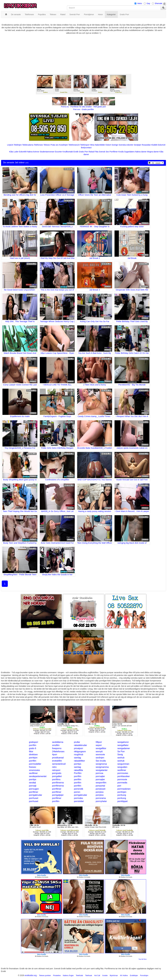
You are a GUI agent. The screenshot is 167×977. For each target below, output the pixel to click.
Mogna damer (153, 152)
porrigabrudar (35, 795)
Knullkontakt (68, 152)
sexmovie (100, 754)
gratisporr (33, 742)
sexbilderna (57, 742)
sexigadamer (123, 748)
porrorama (101, 798)
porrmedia (122, 782)
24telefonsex (58, 751)
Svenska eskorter (126, 145)
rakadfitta (78, 770)
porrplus (100, 792)
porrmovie (122, 779)
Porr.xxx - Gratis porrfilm (83, 109)
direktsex (33, 754)
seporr (99, 745)
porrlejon (33, 757)
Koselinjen (63, 145)
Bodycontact (86, 147)
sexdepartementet (37, 776)
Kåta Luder (14, 152)
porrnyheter (101, 801)
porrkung (121, 795)
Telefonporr (85, 145)
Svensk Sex (104, 152)
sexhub (120, 757)
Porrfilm (77, 773)
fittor (31, 751)
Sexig (120, 754)
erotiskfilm (57, 761)
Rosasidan (146, 145)
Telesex (46, 145)
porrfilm (32, 745)
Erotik (75, 152)
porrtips (77, 764)
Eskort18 (161, 145)
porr (119, 786)
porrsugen (34, 789)
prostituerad (58, 757)
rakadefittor (79, 761)
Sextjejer (137, 145)
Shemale (158, 3)
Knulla (121, 152)
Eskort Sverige (112, 145)
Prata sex (54, 145)
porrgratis (56, 773)
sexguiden (122, 767)
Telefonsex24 (74, 145)
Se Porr (121, 751)
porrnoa (99, 773)
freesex (32, 767)
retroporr (56, 770)
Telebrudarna (27, 145)
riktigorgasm (80, 751)
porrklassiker (123, 776)
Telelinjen (18, 145)
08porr (99, 742)
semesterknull (59, 764)
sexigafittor (101, 748)
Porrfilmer (113, 152)
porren (77, 792)
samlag (77, 757)
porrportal (100, 786)
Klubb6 (154, 145)
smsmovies (34, 770)
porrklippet (122, 801)
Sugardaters (129, 152)
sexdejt (32, 782)
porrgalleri (57, 776)
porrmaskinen (124, 789)
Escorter (58, 152)
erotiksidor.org (31, 975)
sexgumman (123, 764)
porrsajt (32, 786)
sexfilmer (121, 770)
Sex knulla (101, 761)
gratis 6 (32, 748)
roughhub (78, 754)
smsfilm (55, 745)
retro (54, 767)
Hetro (139, 3)
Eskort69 (22, 152)
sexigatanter (102, 770)
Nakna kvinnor (33, 152)
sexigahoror (123, 742)
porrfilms (56, 779)
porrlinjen (121, 792)
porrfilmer (56, 789)
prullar (77, 742)
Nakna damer (141, 152)
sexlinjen (100, 757)
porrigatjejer (58, 795)
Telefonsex (38, 145)
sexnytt (99, 751)
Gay (148, 3)
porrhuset (33, 798)
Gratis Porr (83, 152)
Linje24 (10, 145)
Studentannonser (47, 152)
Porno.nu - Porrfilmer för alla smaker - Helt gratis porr (83, 107)
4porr (54, 754)
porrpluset (100, 789)
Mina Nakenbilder (97, 145)
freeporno (56, 748)
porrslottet (79, 801)
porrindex (78, 798)
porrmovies (122, 773)
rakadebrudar (80, 745)
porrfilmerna (58, 782)
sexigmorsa (101, 764)
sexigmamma (102, 767)
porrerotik (78, 789)
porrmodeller (35, 764)
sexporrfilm (101, 782)
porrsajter (100, 776)
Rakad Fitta (93, 152)
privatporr (78, 748)
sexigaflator (123, 745)
